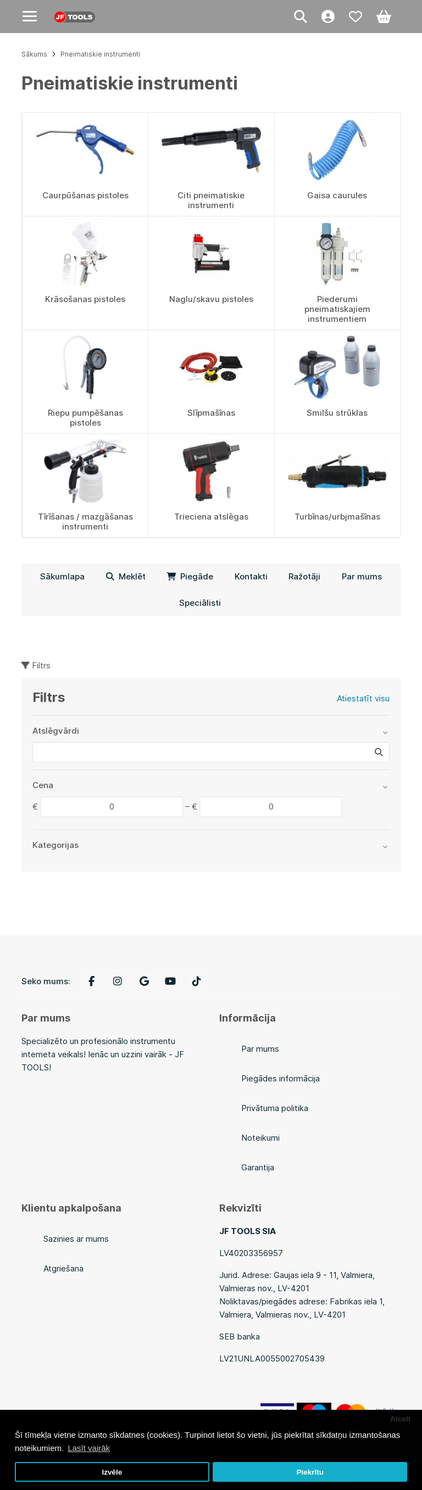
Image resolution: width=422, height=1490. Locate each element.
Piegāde (189, 576)
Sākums (34, 54)
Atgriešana (63, 1268)
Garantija (257, 1167)
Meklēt (126, 576)
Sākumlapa (62, 576)
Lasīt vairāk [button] (89, 1448)
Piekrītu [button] (310, 1472)
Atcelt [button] (400, 1419)
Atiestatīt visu (363, 698)
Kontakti (251, 576)
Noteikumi (260, 1137)
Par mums (362, 576)
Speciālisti (200, 603)
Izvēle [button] (112, 1472)
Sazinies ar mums (76, 1239)
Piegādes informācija (280, 1078)
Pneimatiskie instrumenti (100, 54)
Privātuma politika (274, 1108)
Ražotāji (304, 576)
